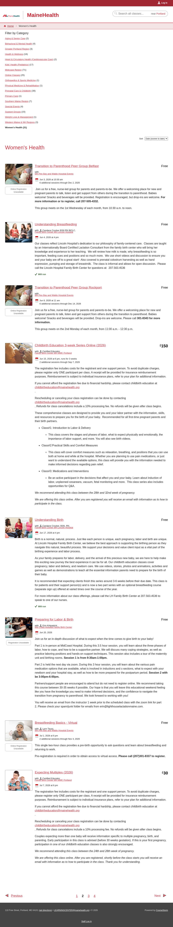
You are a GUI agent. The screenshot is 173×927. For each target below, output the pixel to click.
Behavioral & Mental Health (18, 43)
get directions (45, 910)
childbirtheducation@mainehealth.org (57, 387)
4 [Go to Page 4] (94, 896)
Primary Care (11, 96)
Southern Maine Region (17, 101)
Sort (141, 139)
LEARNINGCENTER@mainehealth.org (71, 910)
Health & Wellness (14, 54)
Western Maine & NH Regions (20, 122)
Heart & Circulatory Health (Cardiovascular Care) (29, 59)
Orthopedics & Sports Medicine (20, 80)
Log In (164, 3)
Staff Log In (86, 921)
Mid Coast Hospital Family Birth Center (53, 627)
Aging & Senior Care (15, 38)
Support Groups (13, 111)
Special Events (12, 106)
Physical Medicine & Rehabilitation (22, 85)
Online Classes (12, 75)
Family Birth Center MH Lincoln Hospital (54, 232)
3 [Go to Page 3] (89, 896)
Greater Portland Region (17, 49)
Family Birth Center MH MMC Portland (53, 353)
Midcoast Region (13, 70)
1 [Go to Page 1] (77, 896)
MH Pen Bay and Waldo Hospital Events (54, 174)
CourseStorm (162, 910)
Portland (160, 13)
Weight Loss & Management (19, 117)
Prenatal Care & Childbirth (18, 91)
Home (10, 26)
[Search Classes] (131, 13)
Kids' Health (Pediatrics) (17, 64)
